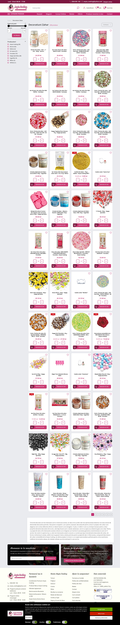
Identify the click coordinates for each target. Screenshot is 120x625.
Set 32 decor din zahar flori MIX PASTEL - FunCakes (38, 91)
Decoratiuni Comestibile (36, 614)
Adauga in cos (37, 64)
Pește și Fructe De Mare (58, 600)
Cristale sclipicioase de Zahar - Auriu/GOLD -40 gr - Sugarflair (38, 172)
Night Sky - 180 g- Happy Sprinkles (38, 454)
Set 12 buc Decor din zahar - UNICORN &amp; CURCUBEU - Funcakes (38, 253)
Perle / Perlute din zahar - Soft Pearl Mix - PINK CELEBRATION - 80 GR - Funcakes (81, 132)
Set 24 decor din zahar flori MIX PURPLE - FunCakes (81, 91)
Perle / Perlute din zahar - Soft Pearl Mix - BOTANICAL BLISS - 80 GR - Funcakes (102, 92)
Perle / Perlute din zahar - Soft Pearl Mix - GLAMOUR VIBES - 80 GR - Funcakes (102, 415)
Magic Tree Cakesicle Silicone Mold (60, 374)
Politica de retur (77, 584)
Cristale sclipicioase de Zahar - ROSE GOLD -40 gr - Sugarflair (81, 414)
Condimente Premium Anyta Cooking (37, 582)
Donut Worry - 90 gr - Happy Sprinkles (59, 293)
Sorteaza (107, 24)
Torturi (53, 578)
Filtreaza (17, 35)
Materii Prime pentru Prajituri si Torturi (38, 606)
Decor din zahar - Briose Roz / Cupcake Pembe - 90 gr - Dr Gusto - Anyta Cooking (103, 495)
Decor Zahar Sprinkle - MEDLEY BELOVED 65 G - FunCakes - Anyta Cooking (81, 253)
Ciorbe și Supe (55, 598)
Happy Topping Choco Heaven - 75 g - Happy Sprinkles (59, 131)
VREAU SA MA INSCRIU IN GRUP (74, 560)
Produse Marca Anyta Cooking (38, 586)
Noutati (39, 14)
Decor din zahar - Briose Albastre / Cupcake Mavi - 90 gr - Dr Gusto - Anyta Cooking (59, 495)
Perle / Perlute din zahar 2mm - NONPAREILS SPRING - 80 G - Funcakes (81, 335)
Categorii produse (17, 14)
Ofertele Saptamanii (35, 588)
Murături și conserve (57, 592)
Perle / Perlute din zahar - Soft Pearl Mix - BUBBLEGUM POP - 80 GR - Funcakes (81, 51)
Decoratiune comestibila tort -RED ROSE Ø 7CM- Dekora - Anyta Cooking (102, 335)
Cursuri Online (60, 14)
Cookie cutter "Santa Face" (102, 172)
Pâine (52, 589)
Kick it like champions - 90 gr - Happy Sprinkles (38, 293)
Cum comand (76, 595)
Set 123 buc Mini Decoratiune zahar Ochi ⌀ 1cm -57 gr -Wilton (59, 172)
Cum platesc (76, 598)
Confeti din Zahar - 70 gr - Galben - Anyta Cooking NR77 (81, 172)
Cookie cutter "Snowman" (81, 374)
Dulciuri (53, 584)
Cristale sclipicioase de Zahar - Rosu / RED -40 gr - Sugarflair (81, 211)
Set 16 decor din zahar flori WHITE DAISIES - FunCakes (59, 91)
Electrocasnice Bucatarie (36, 591)
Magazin (49, 14)
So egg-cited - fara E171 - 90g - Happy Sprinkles (60, 454)
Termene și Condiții (78, 578)
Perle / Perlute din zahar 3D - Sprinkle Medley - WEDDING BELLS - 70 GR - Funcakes (38, 335)
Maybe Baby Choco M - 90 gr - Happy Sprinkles (103, 374)
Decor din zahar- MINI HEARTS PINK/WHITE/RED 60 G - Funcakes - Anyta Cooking (60, 253)
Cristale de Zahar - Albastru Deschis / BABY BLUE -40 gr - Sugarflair (59, 212)
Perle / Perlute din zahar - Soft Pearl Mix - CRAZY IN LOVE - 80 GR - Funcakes (38, 132)
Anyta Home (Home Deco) (37, 599)
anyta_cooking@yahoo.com (17, 586)
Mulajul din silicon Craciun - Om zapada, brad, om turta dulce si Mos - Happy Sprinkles (38, 212)
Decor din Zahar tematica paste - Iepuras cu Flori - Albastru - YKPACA (38, 495)
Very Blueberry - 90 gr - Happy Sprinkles (103, 454)
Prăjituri (53, 581)
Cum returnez (76, 600)
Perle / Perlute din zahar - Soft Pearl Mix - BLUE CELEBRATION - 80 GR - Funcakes (102, 132)
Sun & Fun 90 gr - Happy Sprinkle (38, 374)
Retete (71, 14)
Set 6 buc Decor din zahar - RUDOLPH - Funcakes (102, 252)
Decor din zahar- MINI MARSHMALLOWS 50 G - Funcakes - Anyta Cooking (103, 51)
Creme (53, 586)
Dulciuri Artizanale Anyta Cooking (36, 610)
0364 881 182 (13, 583)
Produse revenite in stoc (94, 14)
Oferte (80, 14)
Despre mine (76, 592)
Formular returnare (78, 603)
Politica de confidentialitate (80, 581)
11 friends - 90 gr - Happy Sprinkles (102, 211)
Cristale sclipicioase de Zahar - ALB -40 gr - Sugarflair (81, 454)
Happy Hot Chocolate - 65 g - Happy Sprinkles (59, 334)
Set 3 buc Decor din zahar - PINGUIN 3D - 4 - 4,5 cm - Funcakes (60, 415)
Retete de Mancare (56, 595)
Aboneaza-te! (50, 558)
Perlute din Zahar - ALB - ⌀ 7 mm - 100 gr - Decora (38, 50)
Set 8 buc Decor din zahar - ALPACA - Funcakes (38, 414)
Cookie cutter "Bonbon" (81, 292)
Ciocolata (32, 602)
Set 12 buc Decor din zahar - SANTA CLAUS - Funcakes (59, 50)
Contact (109, 14)
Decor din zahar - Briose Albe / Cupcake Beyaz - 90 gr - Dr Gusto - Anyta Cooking (81, 495)
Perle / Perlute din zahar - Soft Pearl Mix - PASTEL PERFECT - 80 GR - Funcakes (102, 294)
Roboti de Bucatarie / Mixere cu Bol (37, 595)
